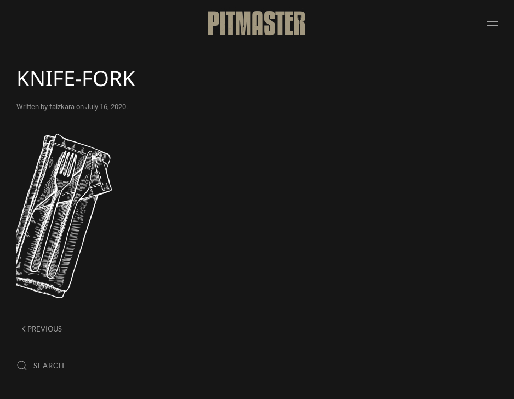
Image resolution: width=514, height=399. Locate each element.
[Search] (257, 365)
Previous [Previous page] (42, 328)
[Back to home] (257, 22)
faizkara (62, 106)
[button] (492, 22)
